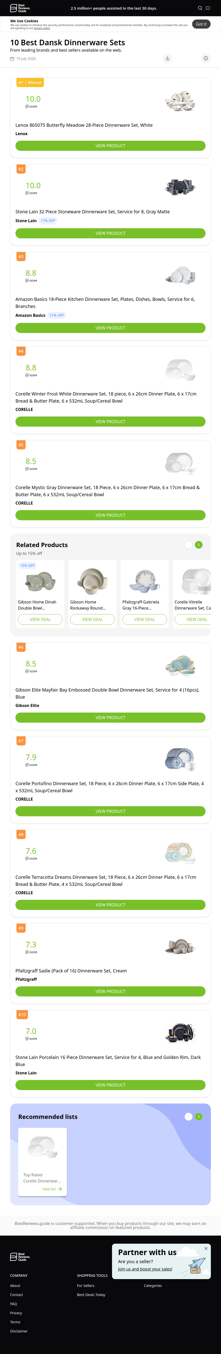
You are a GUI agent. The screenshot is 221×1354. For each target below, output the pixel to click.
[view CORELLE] (32, 370)
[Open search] (200, 8)
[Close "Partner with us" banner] (206, 1248)
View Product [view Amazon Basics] (110, 328)
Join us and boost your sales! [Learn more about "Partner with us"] (145, 1269)
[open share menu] (167, 58)
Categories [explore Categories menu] (153, 1285)
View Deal (40, 619)
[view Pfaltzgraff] (144, 581)
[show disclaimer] (206, 58)
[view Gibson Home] (40, 581)
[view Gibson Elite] (32, 666)
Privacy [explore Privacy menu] (16, 1312)
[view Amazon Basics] (32, 275)
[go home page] (20, 8)
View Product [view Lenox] (110, 146)
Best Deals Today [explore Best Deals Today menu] (91, 1294)
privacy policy (42, 28)
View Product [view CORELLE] (110, 421)
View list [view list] (52, 1189)
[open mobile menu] (208, 8)
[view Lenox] (34, 101)
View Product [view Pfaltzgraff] (110, 991)
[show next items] (199, 545)
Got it (201, 24)
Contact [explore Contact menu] (16, 1294)
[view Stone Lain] (34, 188)
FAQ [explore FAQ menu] (13, 1303)
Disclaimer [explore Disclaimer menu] (19, 1331)
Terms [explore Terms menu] (15, 1322)
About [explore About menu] (15, 1285)
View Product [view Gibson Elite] (110, 717)
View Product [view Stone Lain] (110, 233)
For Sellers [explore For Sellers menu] (85, 1285)
